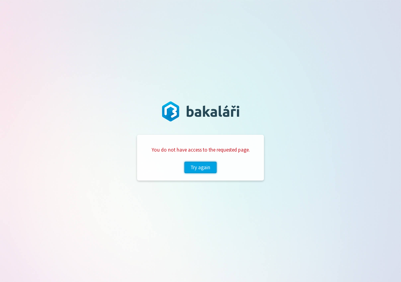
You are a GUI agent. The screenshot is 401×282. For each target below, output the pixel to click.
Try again (200, 167)
